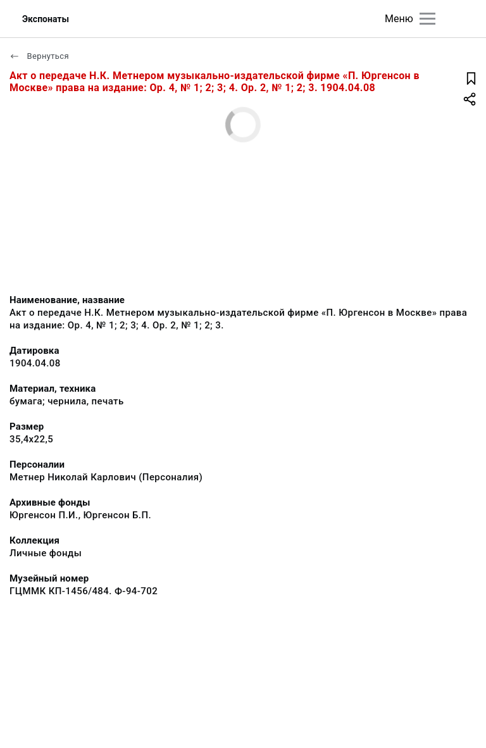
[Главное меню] (427, 18)
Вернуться (39, 56)
